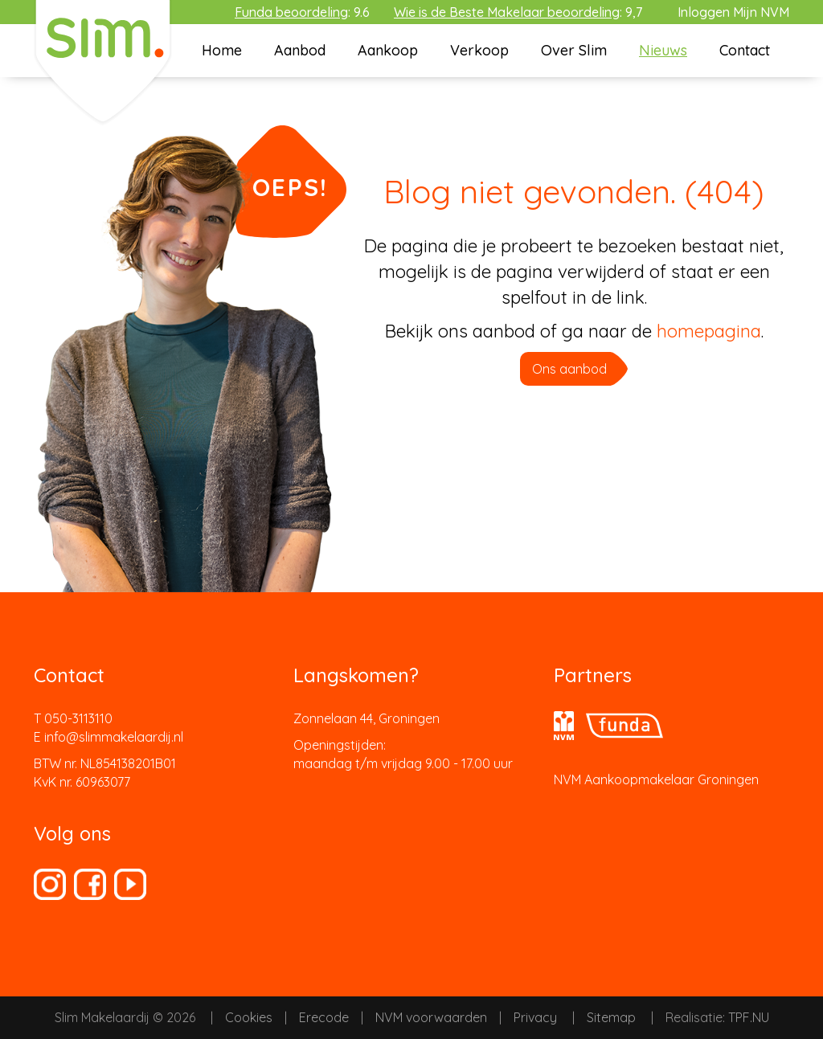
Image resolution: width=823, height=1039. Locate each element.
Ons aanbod (569, 369)
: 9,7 (518, 12)
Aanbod (300, 50)
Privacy (535, 1017)
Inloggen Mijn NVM (733, 12)
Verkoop (479, 50)
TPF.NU (748, 1017)
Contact (744, 50)
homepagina (709, 331)
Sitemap (611, 1017)
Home (222, 50)
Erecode (324, 1017)
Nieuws (663, 50)
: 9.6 (302, 12)
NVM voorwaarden (431, 1017)
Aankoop (388, 50)
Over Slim (574, 50)
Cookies (248, 1017)
